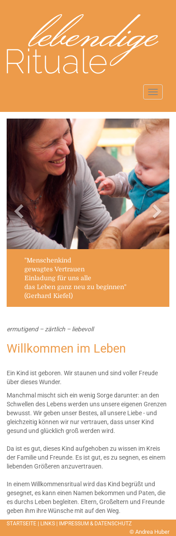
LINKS (47, 523)
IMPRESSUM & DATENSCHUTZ (95, 523)
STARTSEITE (21, 523)
